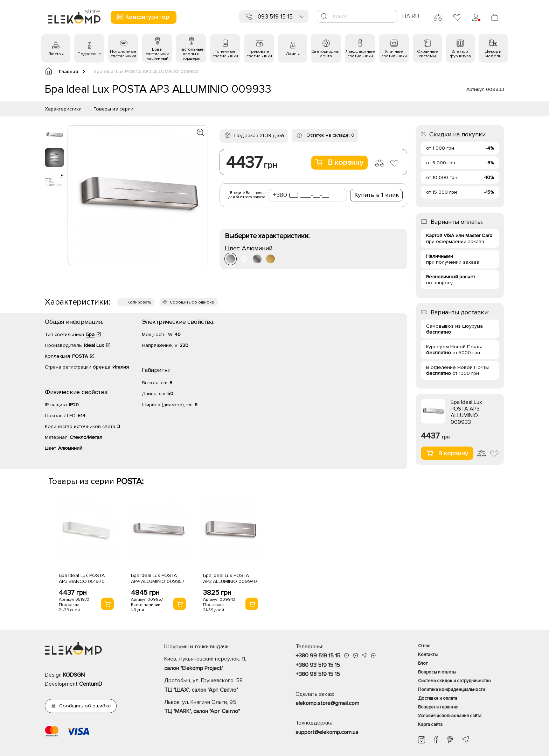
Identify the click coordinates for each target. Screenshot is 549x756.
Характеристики (63, 109)
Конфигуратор (142, 17)
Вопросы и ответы (437, 672)
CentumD (90, 683)
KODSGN (74, 674)
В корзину (339, 162)
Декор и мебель (493, 54)
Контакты (428, 654)
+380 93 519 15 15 (318, 665)
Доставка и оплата (437, 698)
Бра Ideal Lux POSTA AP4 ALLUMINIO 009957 (158, 578)
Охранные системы (427, 54)
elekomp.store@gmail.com (327, 703)
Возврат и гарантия (438, 707)
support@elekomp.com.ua (327, 732)
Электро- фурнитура (460, 54)
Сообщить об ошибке (192, 302)
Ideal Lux (94, 345)
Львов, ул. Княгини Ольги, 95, (217, 707)
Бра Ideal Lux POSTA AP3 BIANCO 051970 (82, 578)
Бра (90, 334)
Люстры (56, 54)
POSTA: (130, 481)
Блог (423, 663)
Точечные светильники (225, 54)
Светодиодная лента (326, 54)
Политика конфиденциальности (451, 689)
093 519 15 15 (275, 17)
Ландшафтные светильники (360, 54)
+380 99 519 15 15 (318, 655)
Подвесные (89, 54)
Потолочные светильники (123, 54)
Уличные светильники (394, 54)
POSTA (80, 356)
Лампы (293, 54)
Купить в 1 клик (376, 195)
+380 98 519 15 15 (318, 674)
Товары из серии (113, 109)
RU (415, 16)
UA (406, 16)
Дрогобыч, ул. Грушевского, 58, (217, 685)
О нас (424, 646)
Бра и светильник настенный (157, 54)
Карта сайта (430, 724)
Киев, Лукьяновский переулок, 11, (217, 664)
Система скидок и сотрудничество (454, 681)
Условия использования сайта (449, 716)
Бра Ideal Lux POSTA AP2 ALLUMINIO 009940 (230, 578)
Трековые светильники (259, 54)
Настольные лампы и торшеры (191, 54)
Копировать (139, 302)
